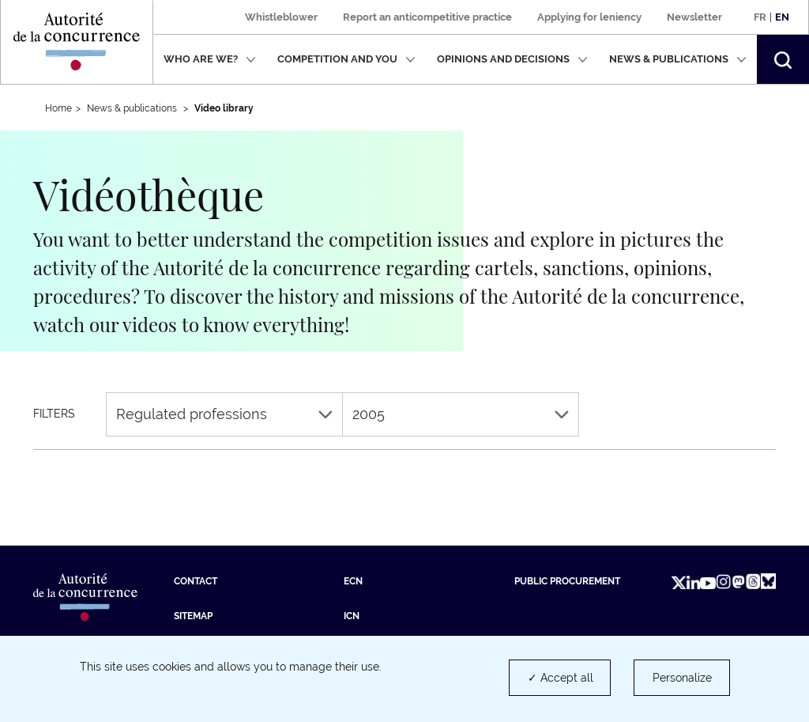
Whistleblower (281, 17)
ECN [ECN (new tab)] (353, 581)
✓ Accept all (560, 677)
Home (58, 108)
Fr (760, 17)
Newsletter (694, 17)
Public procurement (567, 581)
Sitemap (193, 616)
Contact (195, 581)
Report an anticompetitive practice (427, 17)
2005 (460, 414)
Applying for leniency (589, 17)
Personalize (682, 677)
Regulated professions (224, 414)
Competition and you (346, 59)
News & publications (678, 59)
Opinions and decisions (512, 59)
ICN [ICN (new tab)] (351, 616)
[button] (783, 59)
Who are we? (210, 59)
